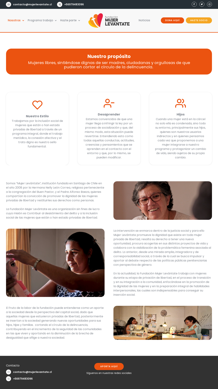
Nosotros (14, 20)
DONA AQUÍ (172, 20)
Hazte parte (68, 20)
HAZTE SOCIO (199, 20)
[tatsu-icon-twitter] (201, 4)
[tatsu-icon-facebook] (194, 4)
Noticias (144, 20)
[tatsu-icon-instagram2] (209, 4)
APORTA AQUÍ (109, 366)
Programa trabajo (40, 20)
